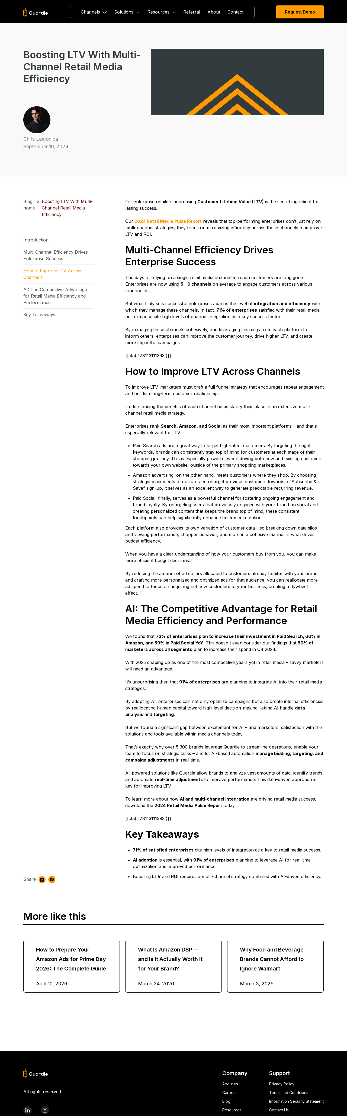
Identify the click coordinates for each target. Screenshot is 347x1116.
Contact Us (279, 1110)
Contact (235, 12)
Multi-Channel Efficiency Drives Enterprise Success (55, 255)
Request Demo (300, 12)
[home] (35, 12)
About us (230, 1084)
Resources (232, 1110)
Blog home (29, 205)
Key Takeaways (39, 314)
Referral (191, 12)
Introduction (36, 240)
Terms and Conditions (288, 1092)
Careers (229, 1092)
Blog (226, 1101)
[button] (94, 12)
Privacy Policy (281, 1084)
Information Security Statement (296, 1101)
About (213, 12)
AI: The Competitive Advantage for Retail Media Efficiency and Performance (55, 296)
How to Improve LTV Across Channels (52, 274)
